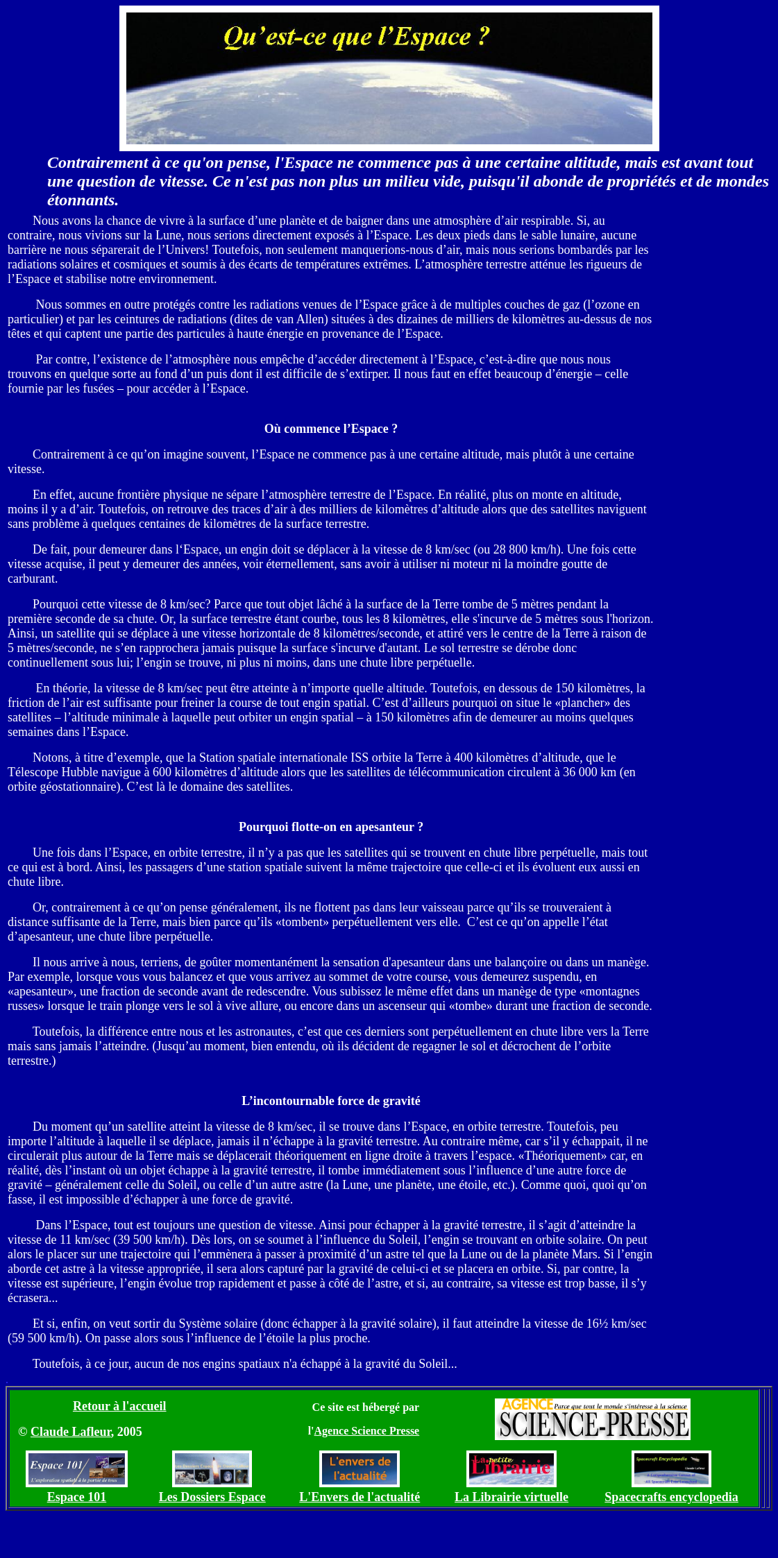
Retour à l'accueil (120, 1406)
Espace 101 (77, 1497)
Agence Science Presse (367, 1431)
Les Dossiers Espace (212, 1497)
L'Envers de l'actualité (359, 1497)
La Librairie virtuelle (511, 1497)
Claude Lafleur (71, 1432)
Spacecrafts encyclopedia (671, 1497)
